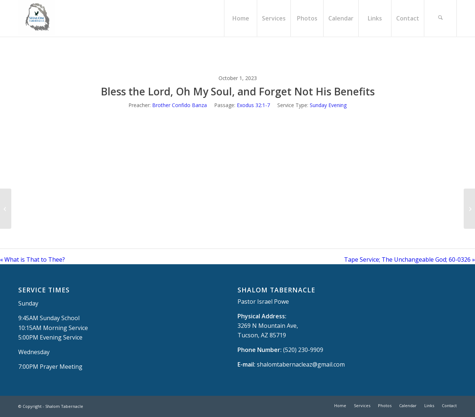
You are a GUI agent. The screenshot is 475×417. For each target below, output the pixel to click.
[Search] (440, 18)
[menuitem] (240, 18)
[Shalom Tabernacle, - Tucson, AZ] (36, 18)
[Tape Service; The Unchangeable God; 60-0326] (469, 209)
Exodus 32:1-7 (253, 105)
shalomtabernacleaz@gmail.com (301, 364)
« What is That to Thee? (32, 259)
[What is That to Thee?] (5, 209)
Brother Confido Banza (179, 105)
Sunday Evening (328, 105)
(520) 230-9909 (303, 350)
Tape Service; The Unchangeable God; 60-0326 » (409, 259)
